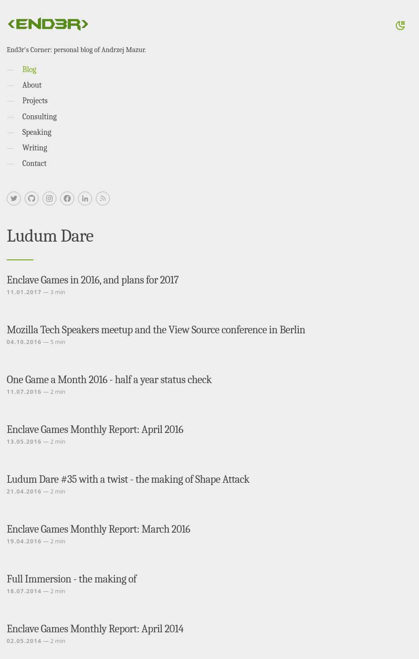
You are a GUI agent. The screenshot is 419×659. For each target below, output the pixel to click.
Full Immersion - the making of (71, 579)
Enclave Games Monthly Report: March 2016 (98, 529)
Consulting (39, 116)
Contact (34, 163)
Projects (35, 100)
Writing (34, 147)
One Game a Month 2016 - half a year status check (109, 379)
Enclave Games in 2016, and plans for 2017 (93, 280)
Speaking (36, 132)
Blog (29, 69)
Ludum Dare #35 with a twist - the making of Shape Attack (128, 479)
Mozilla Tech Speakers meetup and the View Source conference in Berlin (156, 329)
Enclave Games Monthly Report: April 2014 (95, 629)
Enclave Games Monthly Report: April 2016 (95, 429)
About (31, 85)
